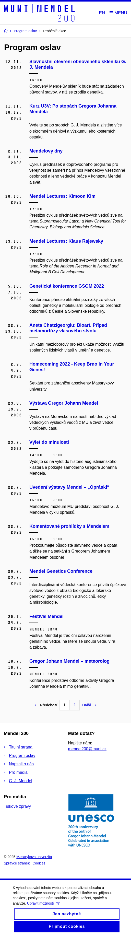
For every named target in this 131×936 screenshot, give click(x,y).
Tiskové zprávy (17, 806)
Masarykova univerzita (34, 857)
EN (102, 12)
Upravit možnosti (43, 908)
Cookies (38, 863)
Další (89, 705)
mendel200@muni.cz (87, 749)
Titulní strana (20, 747)
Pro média (18, 772)
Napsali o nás (21, 764)
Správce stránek (17, 863)
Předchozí (46, 705)
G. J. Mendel (20, 781)
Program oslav (22, 755)
